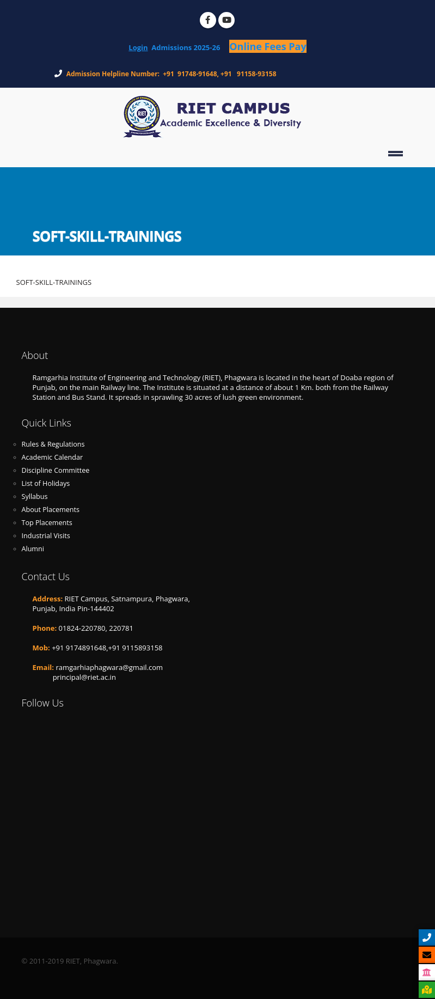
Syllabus (35, 496)
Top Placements (47, 522)
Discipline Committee (56, 470)
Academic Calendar (52, 457)
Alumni (33, 548)
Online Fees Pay (267, 46)
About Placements (51, 509)
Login (138, 47)
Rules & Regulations (53, 444)
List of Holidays (46, 483)
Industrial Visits (46, 535)
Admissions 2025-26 (190, 47)
